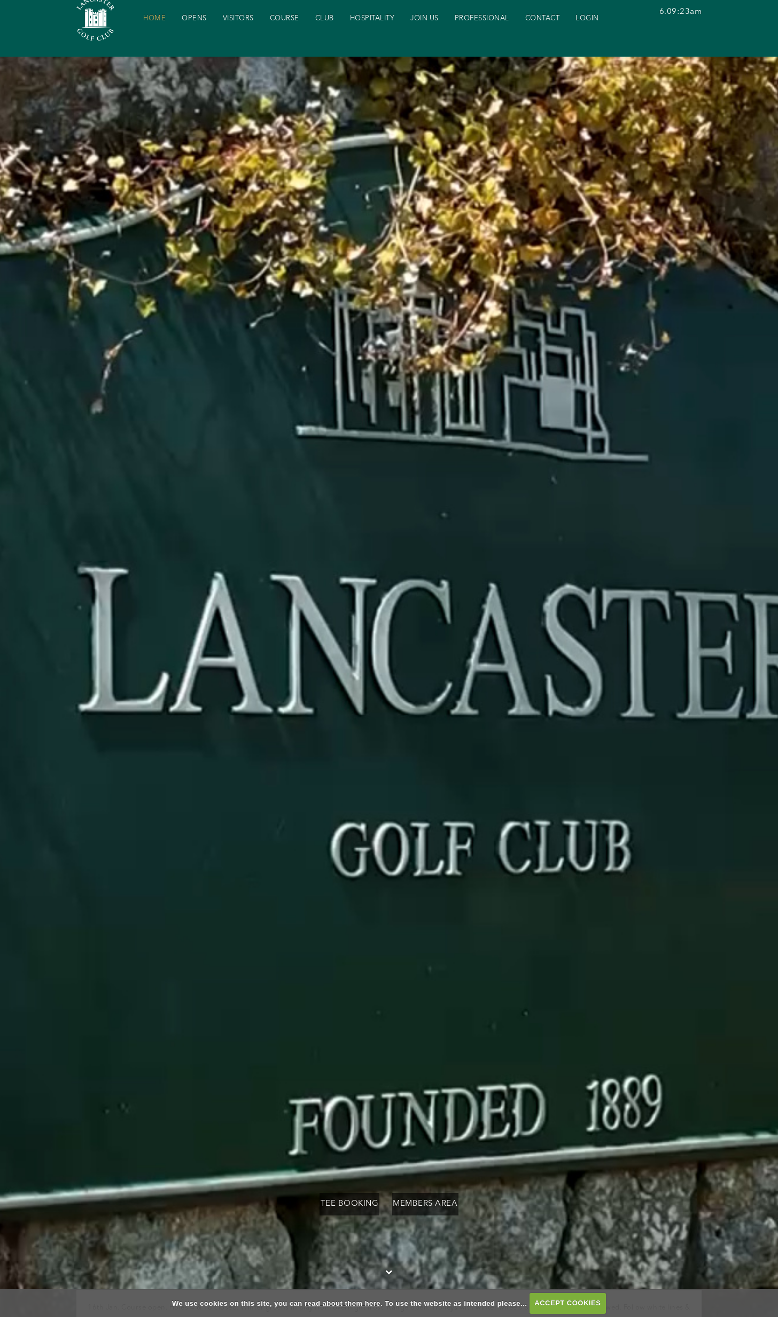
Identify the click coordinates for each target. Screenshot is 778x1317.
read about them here (342, 1303)
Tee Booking (337, 1204)
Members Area (438, 1204)
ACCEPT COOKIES (567, 1303)
